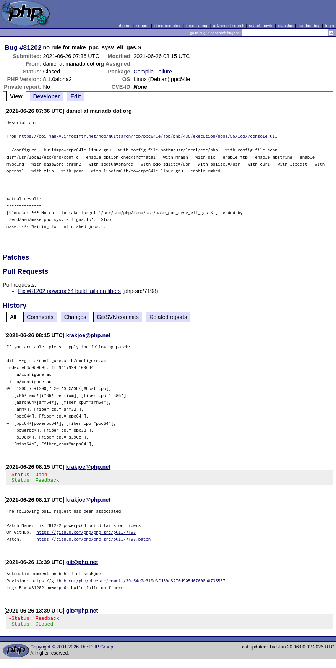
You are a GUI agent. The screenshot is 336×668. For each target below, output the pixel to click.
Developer (46, 96)
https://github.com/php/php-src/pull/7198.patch (93, 541)
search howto (261, 25)
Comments (40, 317)
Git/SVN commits (118, 317)
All (13, 317)
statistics (286, 25)
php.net (124, 25)
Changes (75, 317)
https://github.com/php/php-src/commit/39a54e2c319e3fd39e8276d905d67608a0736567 (128, 582)
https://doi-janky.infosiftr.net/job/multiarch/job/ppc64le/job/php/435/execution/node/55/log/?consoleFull (148, 135)
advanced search (228, 25)
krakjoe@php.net (88, 335)
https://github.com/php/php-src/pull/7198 (86, 534)
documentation (168, 25)
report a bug (197, 25)
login (329, 25)
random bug (310, 25)
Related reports (168, 317)
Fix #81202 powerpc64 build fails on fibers (69, 291)
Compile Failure (152, 71)
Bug (11, 47)
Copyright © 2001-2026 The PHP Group (71, 651)
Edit (75, 96)
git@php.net (82, 564)
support (143, 25)
